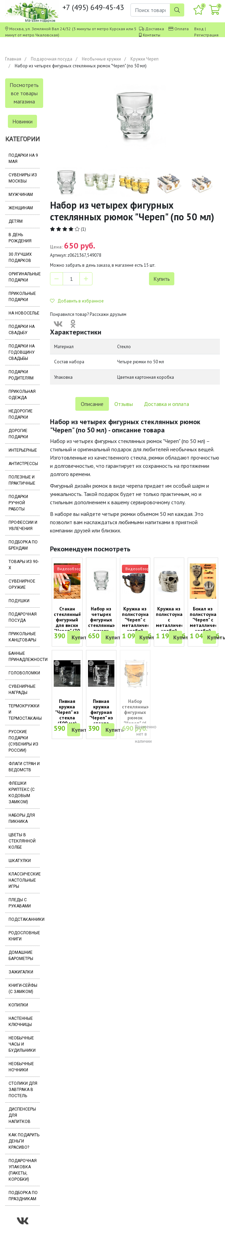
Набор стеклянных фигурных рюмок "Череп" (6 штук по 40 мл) (135, 717)
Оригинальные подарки (24, 277)
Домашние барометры (21, 955)
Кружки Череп (144, 59)
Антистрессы (23, 463)
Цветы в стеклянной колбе (22, 841)
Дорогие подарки (18, 433)
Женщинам (21, 208)
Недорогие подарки (21, 414)
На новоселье (24, 313)
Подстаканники (24, 919)
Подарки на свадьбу (22, 329)
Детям (16, 221)
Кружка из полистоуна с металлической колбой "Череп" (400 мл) (173, 625)
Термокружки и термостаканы (24, 712)
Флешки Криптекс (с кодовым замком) (22, 792)
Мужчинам (21, 194)
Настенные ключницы (21, 1021)
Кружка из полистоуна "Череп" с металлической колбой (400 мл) (140, 622)
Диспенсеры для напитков (22, 1115)
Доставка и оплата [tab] (166, 403)
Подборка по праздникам (23, 1195)
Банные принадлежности (24, 656)
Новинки (22, 121)
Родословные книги (24, 935)
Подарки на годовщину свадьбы (22, 352)
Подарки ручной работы (18, 502)
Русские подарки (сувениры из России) (23, 741)
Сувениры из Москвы (23, 178)
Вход (199, 28)
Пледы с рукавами (20, 902)
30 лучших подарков (20, 257)
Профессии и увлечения (23, 525)
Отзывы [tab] (123, 403)
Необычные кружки (101, 59)
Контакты (151, 34)
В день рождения (20, 237)
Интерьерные (23, 450)
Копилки (18, 1005)
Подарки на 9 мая (23, 158)
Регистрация (206, 34)
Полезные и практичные (22, 480)
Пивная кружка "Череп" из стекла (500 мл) (67, 712)
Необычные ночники (21, 1066)
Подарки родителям (21, 374)
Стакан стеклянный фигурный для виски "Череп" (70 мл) (67, 622)
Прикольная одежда (22, 394)
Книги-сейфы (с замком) (23, 988)
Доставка (154, 28)
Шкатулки (20, 860)
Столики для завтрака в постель (23, 1089)
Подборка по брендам (23, 545)
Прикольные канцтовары (22, 636)
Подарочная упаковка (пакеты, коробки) (23, 1170)
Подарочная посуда (51, 59)
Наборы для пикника (22, 818)
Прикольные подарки (22, 296)
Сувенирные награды (22, 689)
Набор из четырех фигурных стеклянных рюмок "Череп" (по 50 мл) (101, 625)
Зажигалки (21, 972)
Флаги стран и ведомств (24, 766)
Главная (13, 59)
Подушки (19, 600)
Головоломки (24, 673)
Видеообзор (69, 568)
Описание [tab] (92, 403)
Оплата (181, 28)
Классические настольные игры (24, 880)
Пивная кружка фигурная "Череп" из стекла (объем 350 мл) (101, 717)
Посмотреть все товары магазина (24, 93)
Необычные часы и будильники (22, 1044)
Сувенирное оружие (22, 584)
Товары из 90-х (24, 564)
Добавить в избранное (77, 301)
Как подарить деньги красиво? (24, 1141)
